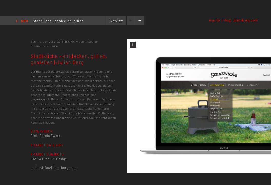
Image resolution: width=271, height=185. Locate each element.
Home (22, 21)
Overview (116, 21)
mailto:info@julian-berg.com (233, 20)
